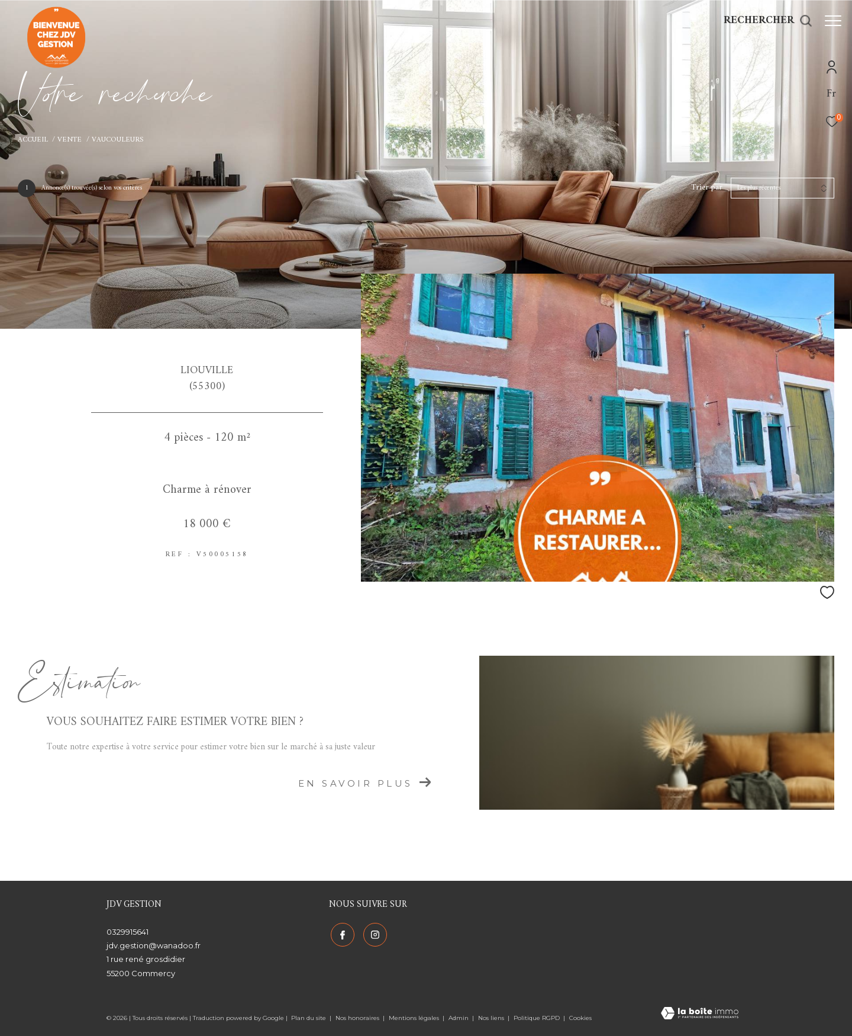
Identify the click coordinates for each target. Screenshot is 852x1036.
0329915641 (127, 931)
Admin (459, 1018)
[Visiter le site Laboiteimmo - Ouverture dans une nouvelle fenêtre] (700, 1014)
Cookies (580, 1018)
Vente (69, 139)
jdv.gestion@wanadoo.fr (153, 945)
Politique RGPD (537, 1018)
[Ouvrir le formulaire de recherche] (762, 21)
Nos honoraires (358, 1018)
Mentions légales (415, 1018)
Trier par (706, 188)
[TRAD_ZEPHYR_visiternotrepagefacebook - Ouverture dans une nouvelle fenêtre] (341, 933)
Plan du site (309, 1018)
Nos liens (492, 1018)
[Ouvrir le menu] (833, 20)
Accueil (33, 139)
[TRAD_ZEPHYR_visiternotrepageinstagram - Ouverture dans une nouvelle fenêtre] (373, 933)
